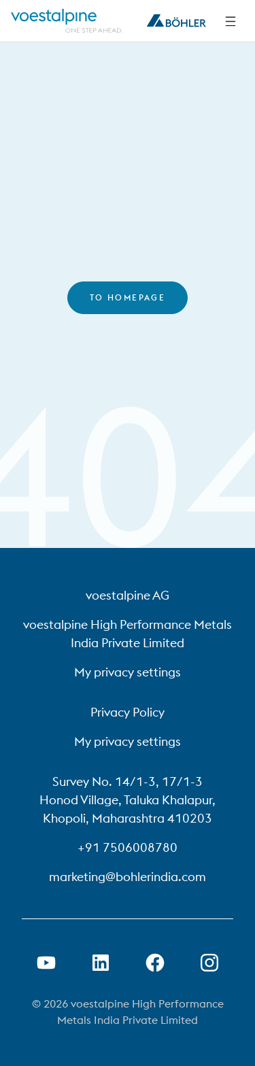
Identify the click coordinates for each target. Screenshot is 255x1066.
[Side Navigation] (230, 21)
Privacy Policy (127, 712)
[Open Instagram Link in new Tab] (209, 963)
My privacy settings (127, 672)
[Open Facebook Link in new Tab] (155, 963)
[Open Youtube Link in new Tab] (46, 963)
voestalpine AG (127, 595)
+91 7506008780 (127, 847)
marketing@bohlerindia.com (127, 876)
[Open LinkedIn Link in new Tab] (101, 963)
